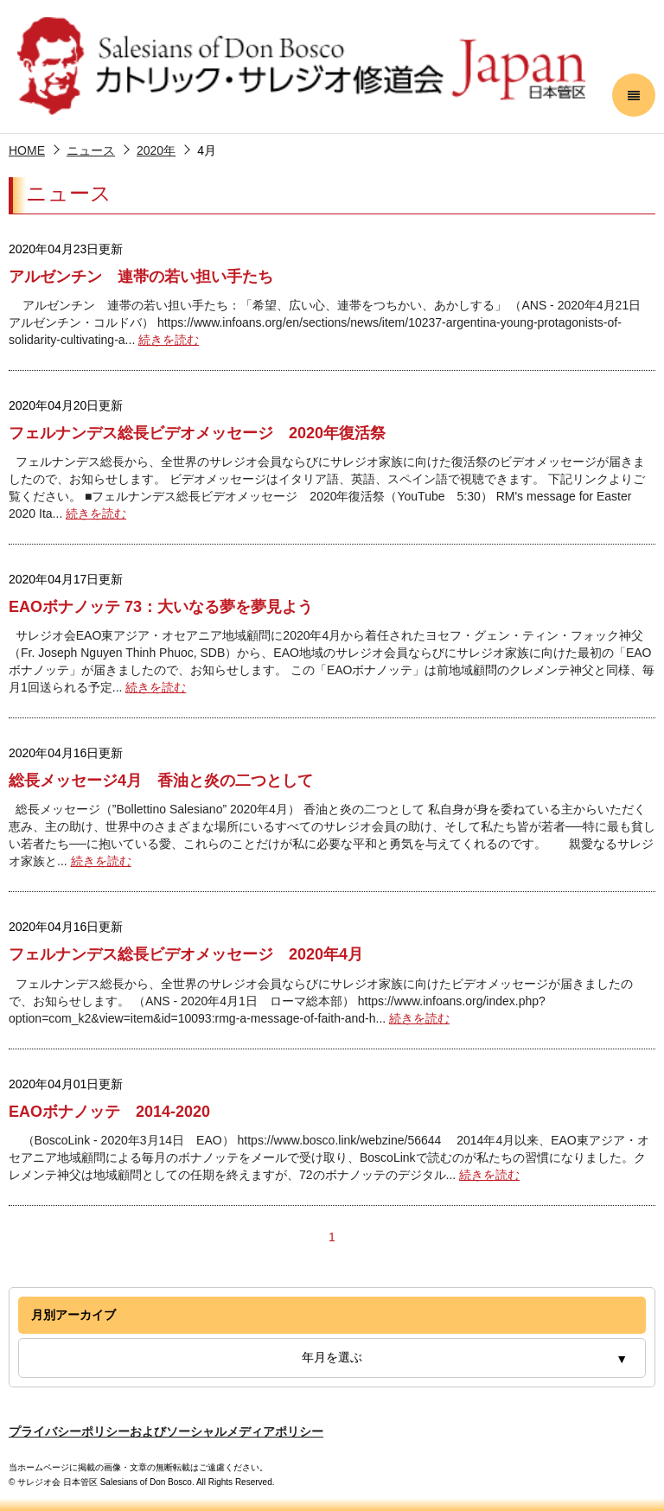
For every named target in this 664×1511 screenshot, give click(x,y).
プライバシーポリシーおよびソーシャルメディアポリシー (166, 1431)
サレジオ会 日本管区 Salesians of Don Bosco (301, 66)
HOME (27, 150)
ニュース (91, 150)
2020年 (156, 150)
